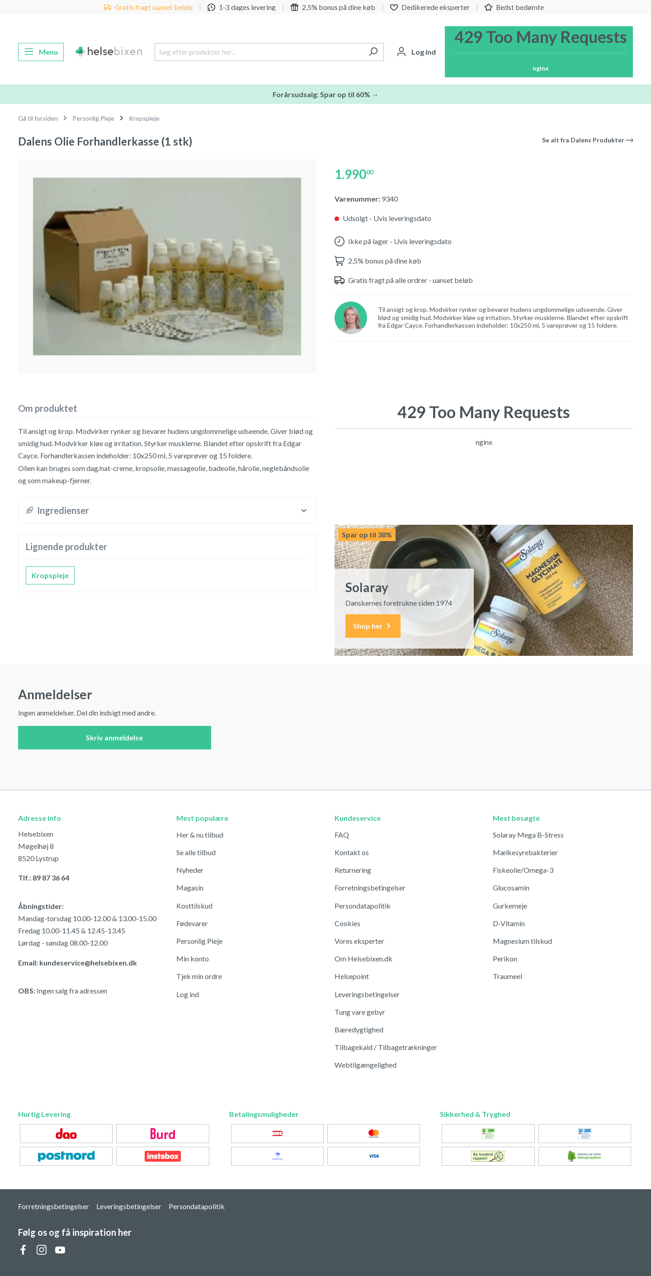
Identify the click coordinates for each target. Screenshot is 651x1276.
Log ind (187, 994)
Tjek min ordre (199, 976)
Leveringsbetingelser (367, 994)
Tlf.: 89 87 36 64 (43, 877)
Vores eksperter (359, 941)
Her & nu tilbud (199, 834)
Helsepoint (352, 976)
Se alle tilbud (196, 852)
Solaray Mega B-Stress (528, 834)
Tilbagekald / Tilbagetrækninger (386, 1047)
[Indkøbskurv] (539, 51)
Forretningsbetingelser (370, 887)
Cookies (347, 923)
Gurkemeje (510, 905)
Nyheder (189, 870)
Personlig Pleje (199, 941)
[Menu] (41, 52)
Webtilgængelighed (365, 1064)
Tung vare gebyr (360, 1012)
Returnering (353, 870)
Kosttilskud (194, 905)
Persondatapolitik (363, 905)
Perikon (505, 958)
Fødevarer (192, 923)
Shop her (373, 626)
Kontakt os (352, 852)
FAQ (342, 834)
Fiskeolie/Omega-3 (523, 870)
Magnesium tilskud (522, 941)
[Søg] (373, 52)
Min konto (192, 958)
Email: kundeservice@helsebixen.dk (77, 962)
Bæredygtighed (359, 1029)
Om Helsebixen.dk (363, 958)
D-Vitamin (509, 923)
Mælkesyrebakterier (525, 852)
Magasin (189, 887)
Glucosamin (511, 887)
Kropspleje (50, 575)
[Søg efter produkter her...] (259, 52)
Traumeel (507, 976)
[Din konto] (416, 52)
